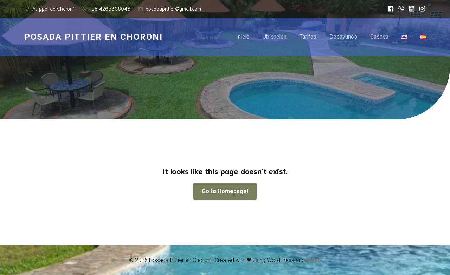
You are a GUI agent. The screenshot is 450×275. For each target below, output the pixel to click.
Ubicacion (275, 36)
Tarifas (308, 36)
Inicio (243, 36)
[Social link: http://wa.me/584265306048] (399, 9)
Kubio (313, 260)
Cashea (379, 36)
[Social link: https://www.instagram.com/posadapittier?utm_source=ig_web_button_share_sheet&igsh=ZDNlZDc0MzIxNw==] (420, 9)
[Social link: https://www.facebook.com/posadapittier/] (389, 9)
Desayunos (343, 36)
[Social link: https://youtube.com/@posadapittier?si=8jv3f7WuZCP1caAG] (410, 9)
